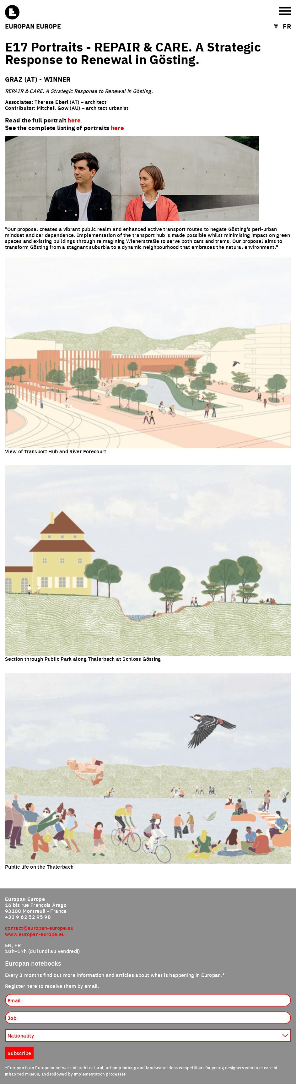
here (117, 127)
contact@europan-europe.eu (39, 927)
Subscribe (19, 1052)
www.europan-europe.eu (35, 933)
